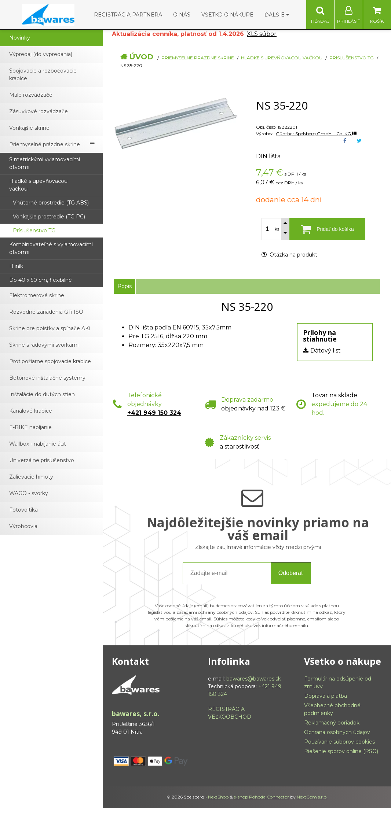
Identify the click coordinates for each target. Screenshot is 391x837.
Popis (124, 286)
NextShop (218, 797)
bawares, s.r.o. (136, 713)
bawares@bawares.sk (253, 678)
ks (277, 229)
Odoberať (290, 573)
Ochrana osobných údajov (337, 732)
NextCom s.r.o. (312, 797)
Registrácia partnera (128, 14)
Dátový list (325, 350)
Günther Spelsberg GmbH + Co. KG (316, 133)
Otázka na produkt (289, 254)
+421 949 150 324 (154, 412)
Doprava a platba (325, 696)
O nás (181, 14)
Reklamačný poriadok (331, 722)
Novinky (19, 37)
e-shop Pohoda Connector (261, 797)
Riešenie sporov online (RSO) (341, 751)
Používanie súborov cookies (339, 741)
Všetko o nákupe (227, 14)
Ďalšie (276, 14)
